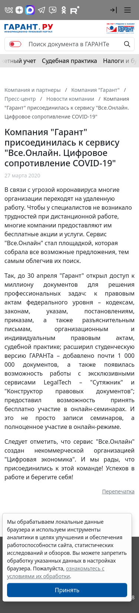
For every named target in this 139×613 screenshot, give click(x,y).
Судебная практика (69, 61)
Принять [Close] (67, 590)
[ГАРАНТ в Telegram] (41, 10)
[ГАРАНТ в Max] (30, 10)
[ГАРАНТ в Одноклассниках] (63, 10)
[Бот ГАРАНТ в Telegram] (52, 10)
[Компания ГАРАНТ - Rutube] (74, 10)
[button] (113, 10)
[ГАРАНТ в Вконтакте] (8, 10)
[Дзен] (19, 10)
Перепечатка (118, 491)
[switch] (15, 44)
